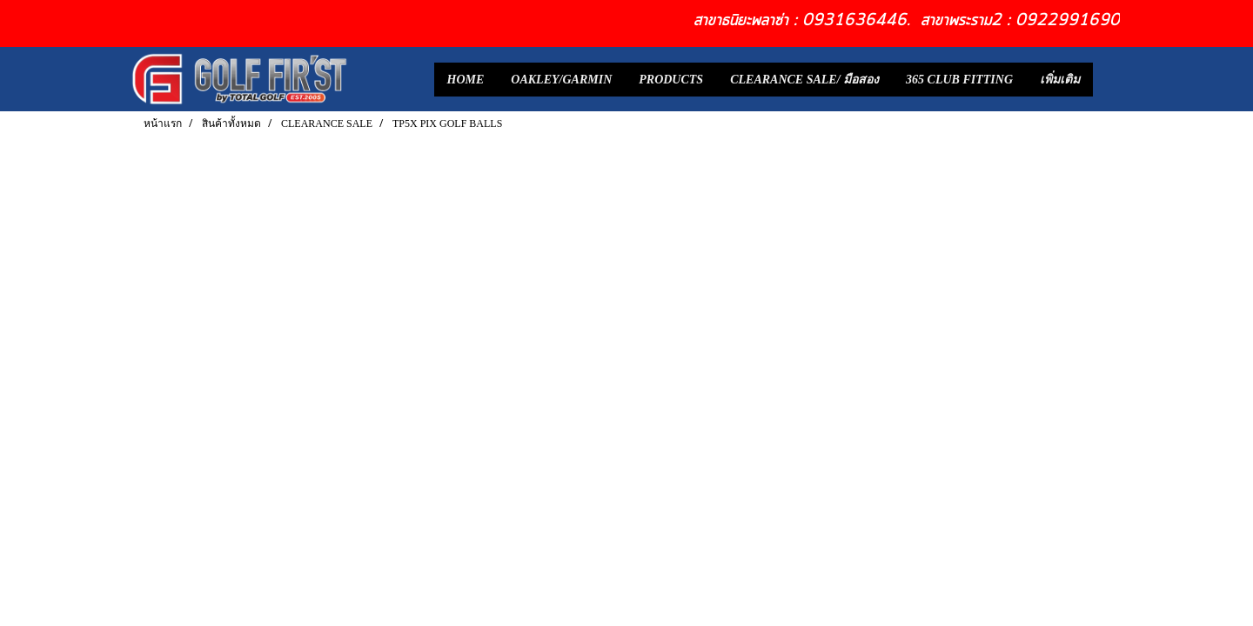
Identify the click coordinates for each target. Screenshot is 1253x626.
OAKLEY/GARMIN (561, 79)
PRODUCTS (671, 79)
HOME (466, 79)
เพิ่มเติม (1060, 79)
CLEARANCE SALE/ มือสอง (804, 79)
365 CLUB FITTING (959, 79)
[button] (1109, 79)
